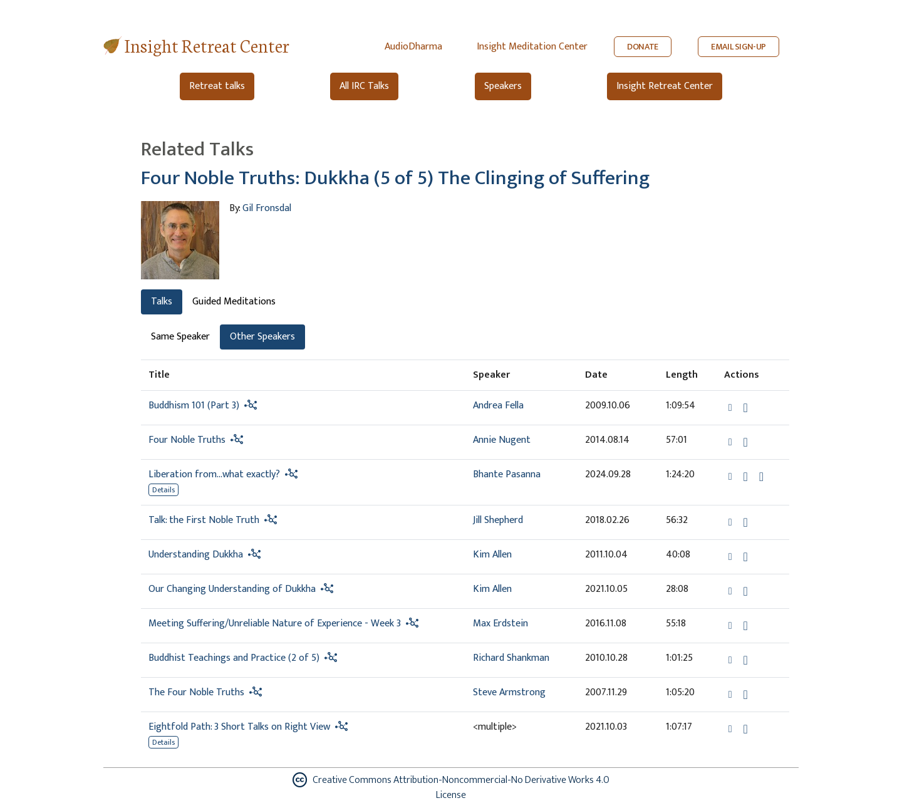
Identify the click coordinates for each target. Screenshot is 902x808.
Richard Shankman (511, 658)
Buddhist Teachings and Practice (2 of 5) (233, 658)
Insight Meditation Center (532, 46)
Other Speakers (262, 336)
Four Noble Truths (187, 440)
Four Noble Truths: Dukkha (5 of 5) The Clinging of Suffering (395, 178)
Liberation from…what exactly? (214, 474)
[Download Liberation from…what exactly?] (745, 476)
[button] (731, 407)
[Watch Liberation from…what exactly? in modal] (761, 477)
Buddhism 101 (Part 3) (193, 405)
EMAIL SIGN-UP (738, 46)
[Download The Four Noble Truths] (745, 694)
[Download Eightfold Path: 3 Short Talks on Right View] (745, 729)
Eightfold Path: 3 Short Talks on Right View (239, 726)
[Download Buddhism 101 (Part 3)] (745, 407)
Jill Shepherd (498, 520)
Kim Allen (492, 554)
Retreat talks (217, 86)
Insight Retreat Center (207, 45)
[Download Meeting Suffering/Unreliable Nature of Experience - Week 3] (745, 625)
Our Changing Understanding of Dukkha (232, 589)
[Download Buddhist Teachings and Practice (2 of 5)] (745, 660)
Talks (161, 301)
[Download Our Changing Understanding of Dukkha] (745, 591)
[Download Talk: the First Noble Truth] (745, 522)
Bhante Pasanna (507, 474)
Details (163, 490)
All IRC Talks (364, 86)
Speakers (503, 86)
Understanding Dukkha (195, 554)
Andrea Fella (498, 405)
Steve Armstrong (509, 692)
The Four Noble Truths (196, 692)
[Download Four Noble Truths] (745, 442)
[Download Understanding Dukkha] (745, 556)
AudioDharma (413, 46)
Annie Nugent (502, 440)
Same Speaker (180, 336)
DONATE (642, 46)
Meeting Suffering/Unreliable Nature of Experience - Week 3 (274, 623)
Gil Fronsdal (266, 208)
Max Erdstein (500, 623)
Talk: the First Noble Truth (203, 520)
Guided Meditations (234, 301)
